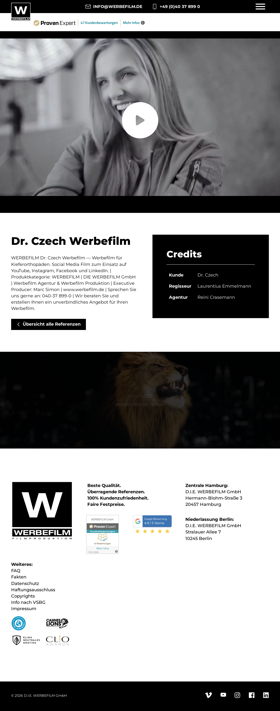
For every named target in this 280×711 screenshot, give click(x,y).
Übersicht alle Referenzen (52, 324)
